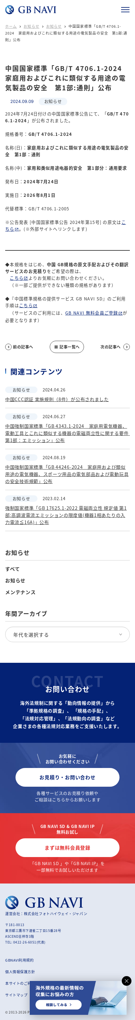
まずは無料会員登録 (67, 847)
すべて (12, 569)
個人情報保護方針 (20, 972)
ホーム (11, 26)
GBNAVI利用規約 (19, 960)
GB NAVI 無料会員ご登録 (91, 313)
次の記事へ (115, 347)
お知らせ (31, 26)
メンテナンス (20, 592)
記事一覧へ (67, 347)
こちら (17, 278)
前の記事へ (19, 347)
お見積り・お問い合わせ (67, 777)
